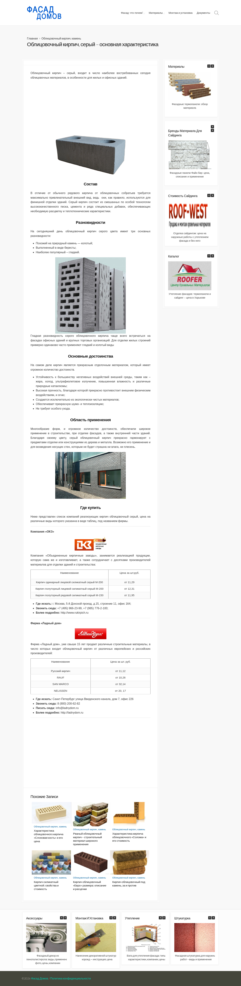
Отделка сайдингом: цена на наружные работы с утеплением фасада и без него (189, 237)
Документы (203, 12)
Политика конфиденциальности (70, 978)
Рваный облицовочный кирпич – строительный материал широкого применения (87, 839)
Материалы (156, 12)
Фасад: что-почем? (133, 12)
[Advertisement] (90, 107)
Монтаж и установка (180, 12)
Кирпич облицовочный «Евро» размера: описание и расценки (89, 885)
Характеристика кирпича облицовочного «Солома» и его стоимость (129, 837)
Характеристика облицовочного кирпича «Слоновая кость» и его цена (48, 836)
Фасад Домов (39, 978)
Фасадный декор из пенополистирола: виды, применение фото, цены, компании (47, 959)
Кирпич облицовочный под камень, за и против (128, 883)
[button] (212, 66)
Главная (32, 38)
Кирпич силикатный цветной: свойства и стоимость (46, 885)
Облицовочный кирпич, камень (61, 38)
